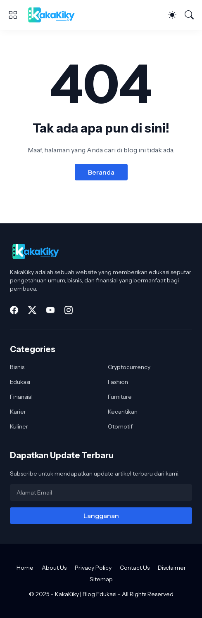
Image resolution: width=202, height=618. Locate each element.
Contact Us (135, 567)
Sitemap (101, 579)
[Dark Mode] (172, 15)
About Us (54, 567)
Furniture (120, 396)
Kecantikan (123, 411)
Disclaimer (172, 567)
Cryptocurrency (129, 367)
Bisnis (17, 367)
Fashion (118, 382)
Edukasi (20, 382)
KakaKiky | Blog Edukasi (85, 594)
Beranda (101, 172)
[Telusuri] (189, 15)
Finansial (21, 396)
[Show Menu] (13, 15)
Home (25, 567)
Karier (18, 411)
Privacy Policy (93, 567)
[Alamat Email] (101, 492)
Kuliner (19, 426)
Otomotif (120, 426)
